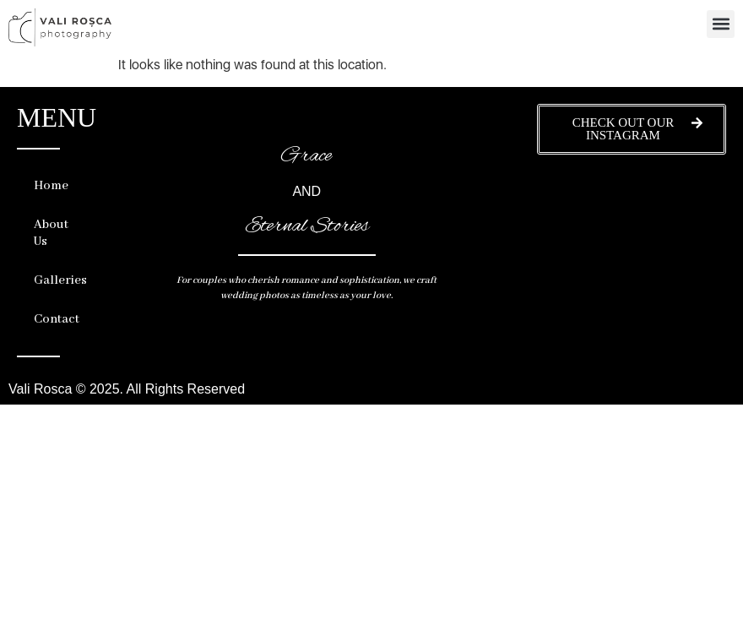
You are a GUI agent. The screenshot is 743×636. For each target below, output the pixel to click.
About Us (51, 233)
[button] (721, 24)
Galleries (55, 280)
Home (51, 185)
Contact (55, 319)
